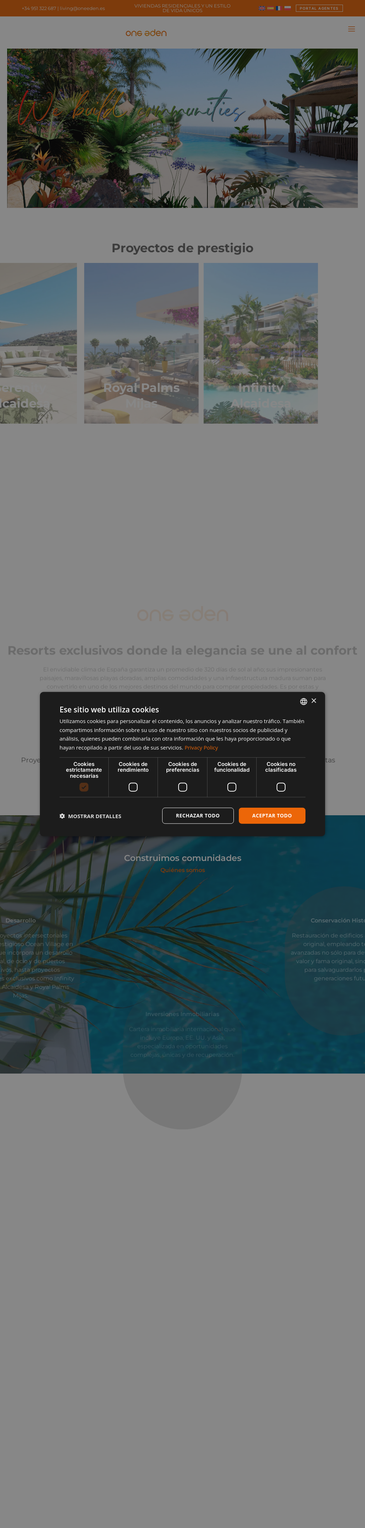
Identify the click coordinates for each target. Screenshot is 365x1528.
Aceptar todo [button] (272, 815)
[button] (90, 815)
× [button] (313, 701)
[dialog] (182, 764)
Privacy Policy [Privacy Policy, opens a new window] (201, 747)
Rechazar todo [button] (198, 815)
